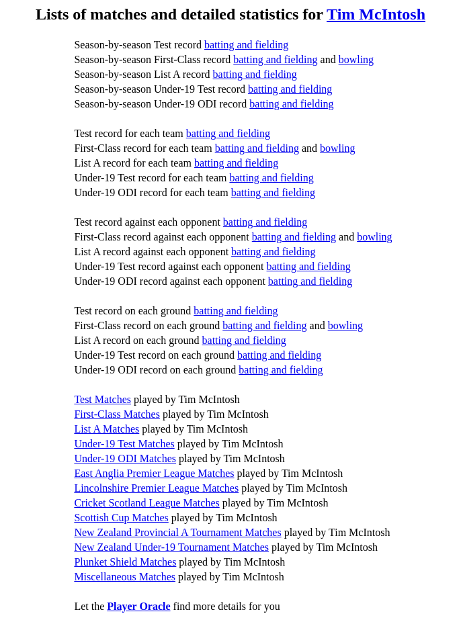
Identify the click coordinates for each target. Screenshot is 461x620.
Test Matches (102, 399)
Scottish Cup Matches (121, 517)
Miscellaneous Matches (124, 576)
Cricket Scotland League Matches (146, 502)
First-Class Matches (117, 414)
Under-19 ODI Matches (125, 458)
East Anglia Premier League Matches (154, 473)
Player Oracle (138, 606)
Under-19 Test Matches (124, 443)
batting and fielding (246, 44)
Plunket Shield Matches (125, 562)
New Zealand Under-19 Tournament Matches (171, 547)
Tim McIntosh (376, 14)
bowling (356, 59)
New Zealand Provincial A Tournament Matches (177, 532)
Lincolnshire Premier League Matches (156, 488)
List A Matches (106, 429)
